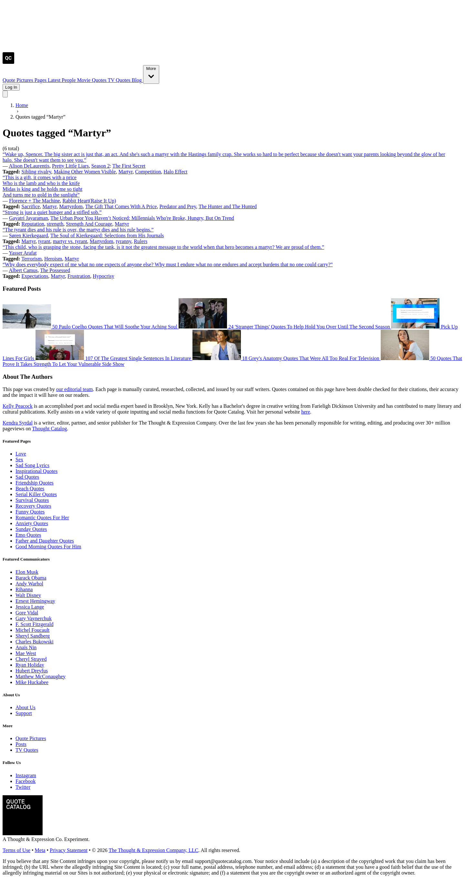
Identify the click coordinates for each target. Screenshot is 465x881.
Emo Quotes (28, 535)
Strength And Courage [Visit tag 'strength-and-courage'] (89, 224)
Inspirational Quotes (36, 471)
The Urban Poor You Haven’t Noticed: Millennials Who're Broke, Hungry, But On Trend (142, 218)
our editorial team (74, 389)
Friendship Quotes (35, 482)
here (305, 412)
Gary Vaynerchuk (34, 618)
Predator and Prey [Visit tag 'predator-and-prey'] (178, 206)
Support (24, 713)
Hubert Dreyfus (32, 670)
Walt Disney (28, 595)
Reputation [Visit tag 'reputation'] (33, 224)
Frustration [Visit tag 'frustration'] (78, 276)
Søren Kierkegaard (28, 235)
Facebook (26, 781)
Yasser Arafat (22, 253)
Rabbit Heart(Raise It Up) (89, 200)
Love (21, 453)
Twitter (23, 787)
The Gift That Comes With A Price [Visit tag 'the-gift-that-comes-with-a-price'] (121, 206)
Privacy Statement (69, 850)
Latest (55, 80)
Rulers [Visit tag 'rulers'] (141, 241)
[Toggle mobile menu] (5, 94)
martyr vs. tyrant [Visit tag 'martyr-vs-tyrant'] (70, 241)
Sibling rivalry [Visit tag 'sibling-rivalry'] (36, 171)
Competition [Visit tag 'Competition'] (148, 171)
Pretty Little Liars (70, 166)
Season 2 (100, 166)
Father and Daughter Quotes (45, 540)
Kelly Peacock (18, 406)
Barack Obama (31, 578)
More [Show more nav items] (151, 74)
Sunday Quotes (31, 529)
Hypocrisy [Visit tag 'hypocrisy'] (103, 276)
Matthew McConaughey (41, 676)
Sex (19, 459)
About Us (26, 707)
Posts (21, 744)
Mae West (26, 653)
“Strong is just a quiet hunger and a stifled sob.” (52, 212)
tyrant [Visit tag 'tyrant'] (44, 241)
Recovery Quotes (33, 506)
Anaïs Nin (26, 647)
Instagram (26, 775)
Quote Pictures (19, 80)
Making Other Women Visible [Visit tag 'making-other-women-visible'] (85, 171)
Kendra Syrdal (18, 423)
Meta (40, 850)
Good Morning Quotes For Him (48, 546)
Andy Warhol (29, 583)
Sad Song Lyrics (32, 465)
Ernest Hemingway (35, 601)
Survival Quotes (32, 500)
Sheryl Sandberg (33, 636)
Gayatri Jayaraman (28, 218)
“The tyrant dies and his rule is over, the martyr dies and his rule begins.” (78, 229)
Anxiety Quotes (32, 523)
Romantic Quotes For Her (42, 517)
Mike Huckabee (32, 682)
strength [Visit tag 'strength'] (55, 224)
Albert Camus (23, 270)
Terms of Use (16, 850)
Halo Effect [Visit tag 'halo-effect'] (175, 171)
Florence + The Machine (34, 200)
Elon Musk (27, 572)
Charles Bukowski (35, 641)
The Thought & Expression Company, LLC (153, 850)
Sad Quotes (27, 477)
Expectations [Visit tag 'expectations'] (35, 276)
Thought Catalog (49, 428)
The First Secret (128, 166)
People (69, 80)
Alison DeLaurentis (29, 166)
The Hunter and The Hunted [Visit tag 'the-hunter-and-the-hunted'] (228, 206)
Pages (41, 80)
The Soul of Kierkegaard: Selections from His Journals (107, 235)
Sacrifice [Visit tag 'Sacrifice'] (31, 206)
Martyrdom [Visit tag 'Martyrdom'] (71, 206)
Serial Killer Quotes (36, 494)
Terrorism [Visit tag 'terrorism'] (31, 258)
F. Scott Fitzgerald (34, 624)
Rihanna (24, 589)
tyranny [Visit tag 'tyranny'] (123, 241)
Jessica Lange (30, 607)
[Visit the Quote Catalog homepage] (8, 62)
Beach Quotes (30, 488)
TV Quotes (119, 80)
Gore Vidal (27, 612)
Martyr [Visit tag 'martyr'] (126, 171)
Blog (137, 80)
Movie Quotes (92, 80)
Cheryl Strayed (31, 659)
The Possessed (55, 270)
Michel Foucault (32, 630)
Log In (11, 87)
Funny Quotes (30, 511)
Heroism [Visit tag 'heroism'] (53, 258)
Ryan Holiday (30, 665)
